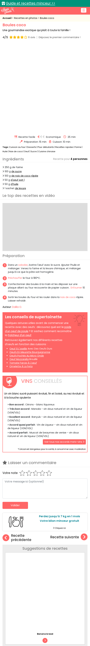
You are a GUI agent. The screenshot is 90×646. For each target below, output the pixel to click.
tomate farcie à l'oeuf (23, 276)
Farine (78, 60)
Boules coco (47, 18)
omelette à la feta (21, 279)
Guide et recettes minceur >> (30, 3)
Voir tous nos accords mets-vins (64, 355)
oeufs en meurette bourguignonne (30, 265)
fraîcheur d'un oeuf (19, 248)
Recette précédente (16, 451)
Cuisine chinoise (46, 64)
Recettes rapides (64, 60)
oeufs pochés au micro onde (27, 268)
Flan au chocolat (55, 537)
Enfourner (76, 200)
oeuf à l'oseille (18, 261)
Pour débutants (46, 60)
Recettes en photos (26, 18)
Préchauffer (15, 191)
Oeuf (26, 64)
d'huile (14, 97)
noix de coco (67, 210)
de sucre (16, 84)
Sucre (33, 64)
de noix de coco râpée (24, 88)
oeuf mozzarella (19, 272)
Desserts (31, 60)
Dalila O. (17, 220)
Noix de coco (15, 64)
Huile (5, 64)
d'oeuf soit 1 (17, 93)
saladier (23, 178)
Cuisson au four (17, 60)
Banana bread (54, 474)
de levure (20, 101)
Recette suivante (69, 450)
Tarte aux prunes (56, 506)
